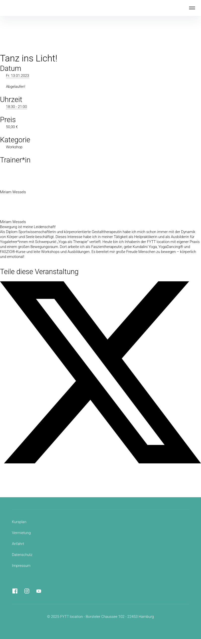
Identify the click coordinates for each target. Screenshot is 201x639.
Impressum (21, 565)
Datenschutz (22, 554)
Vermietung (21, 533)
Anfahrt (18, 543)
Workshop (14, 147)
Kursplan (19, 522)
